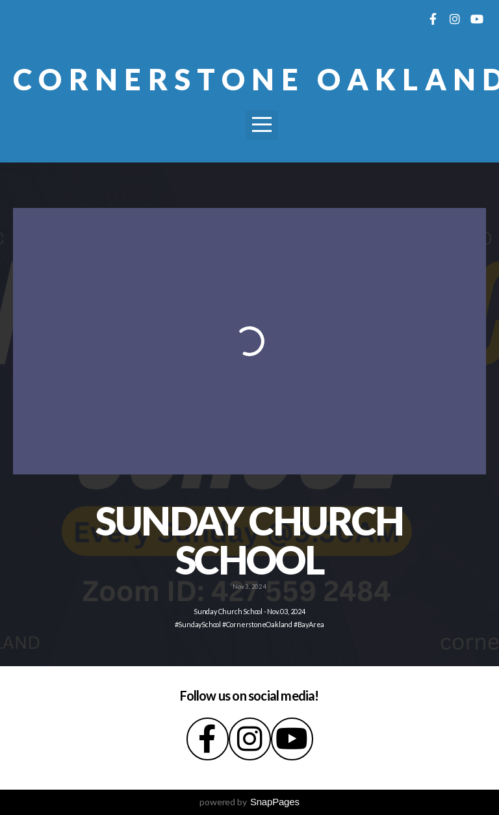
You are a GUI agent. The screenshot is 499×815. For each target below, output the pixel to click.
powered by (249, 801)
